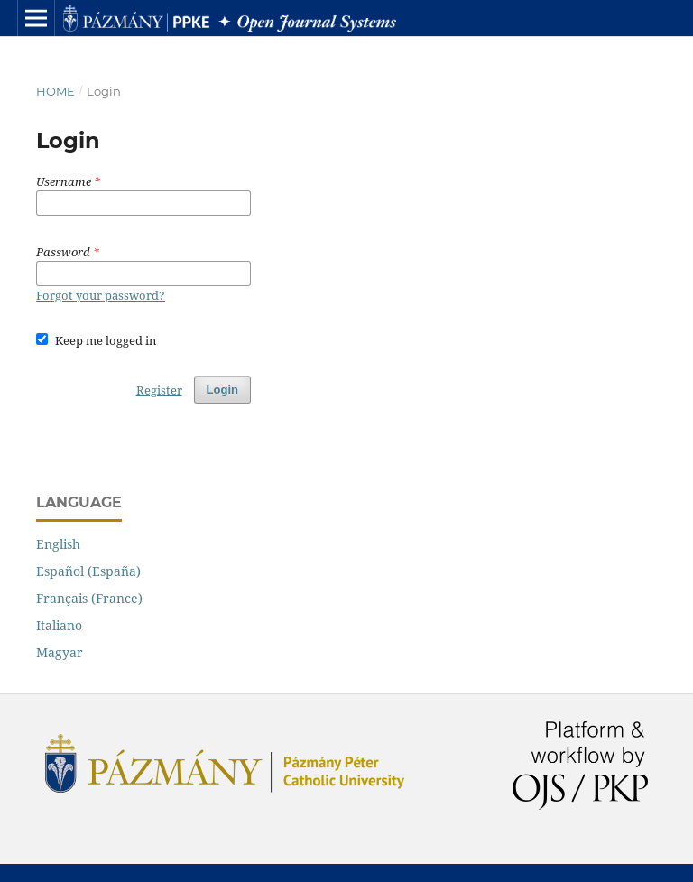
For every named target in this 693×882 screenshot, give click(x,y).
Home (55, 91)
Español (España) (88, 571)
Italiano (59, 625)
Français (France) (89, 598)
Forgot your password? (100, 295)
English (58, 543)
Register (159, 390)
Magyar (59, 652)
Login (222, 389)
